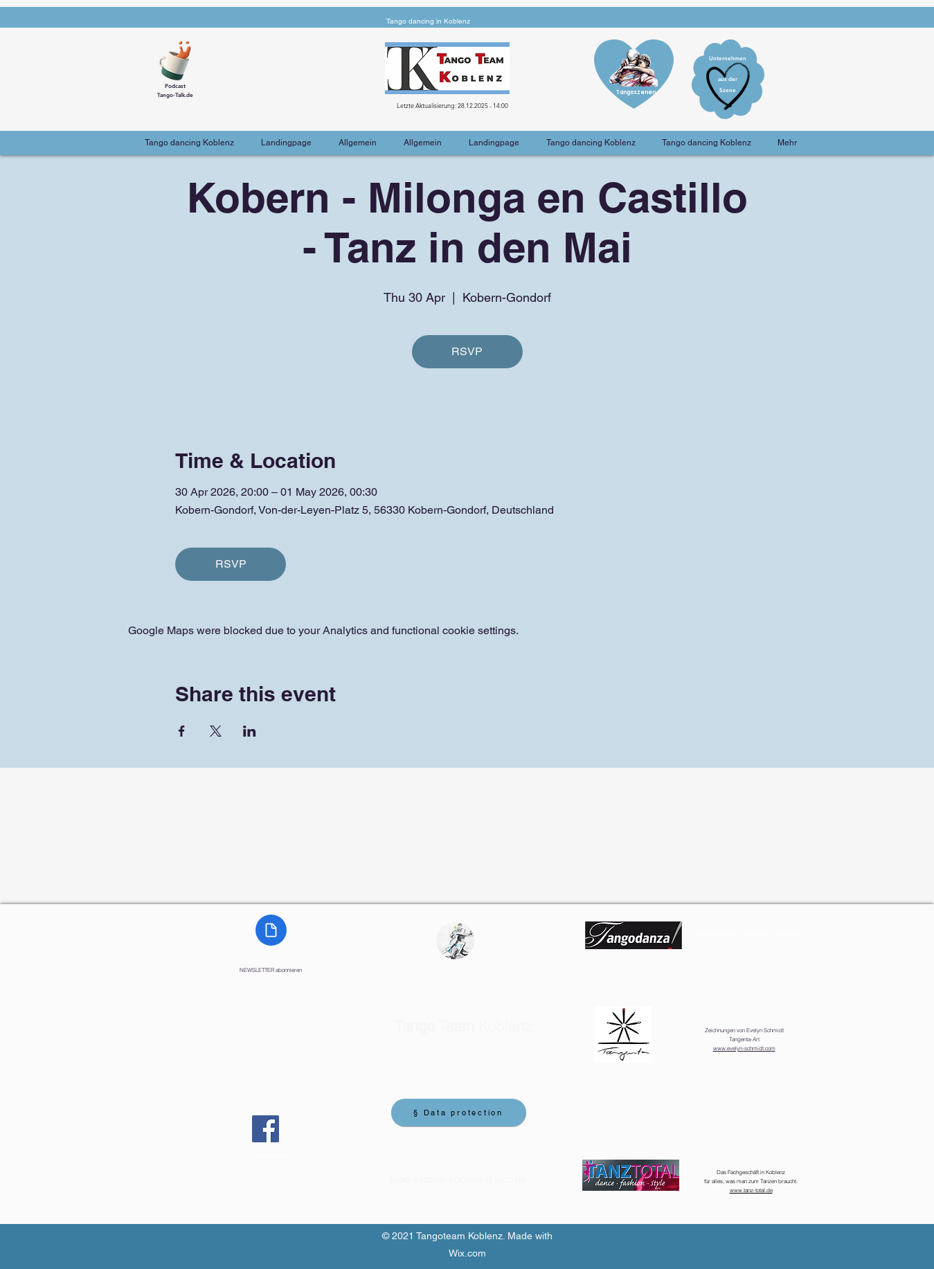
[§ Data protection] (458, 1112)
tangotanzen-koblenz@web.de (458, 1179)
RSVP (467, 351)
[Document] (271, 930)
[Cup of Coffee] (180, 59)
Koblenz (463, 1026)
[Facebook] (265, 1128)
